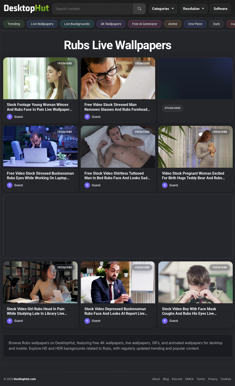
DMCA (189, 379)
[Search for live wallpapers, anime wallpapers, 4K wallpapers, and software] (92, 8)
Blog (166, 379)
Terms (201, 379)
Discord (177, 379)
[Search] (139, 8)
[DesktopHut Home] (26, 8)
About (156, 379)
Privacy (213, 379)
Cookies (226, 379)
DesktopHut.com (25, 379)
